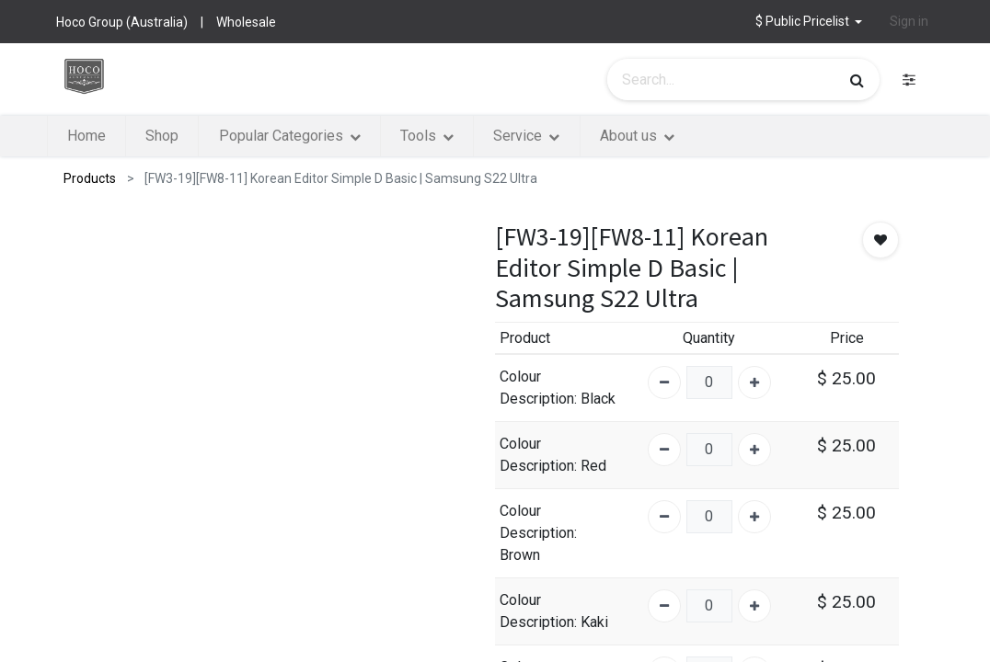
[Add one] (754, 382)
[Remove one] (664, 382)
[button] (809, 21)
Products (89, 178)
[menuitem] (117, 136)
